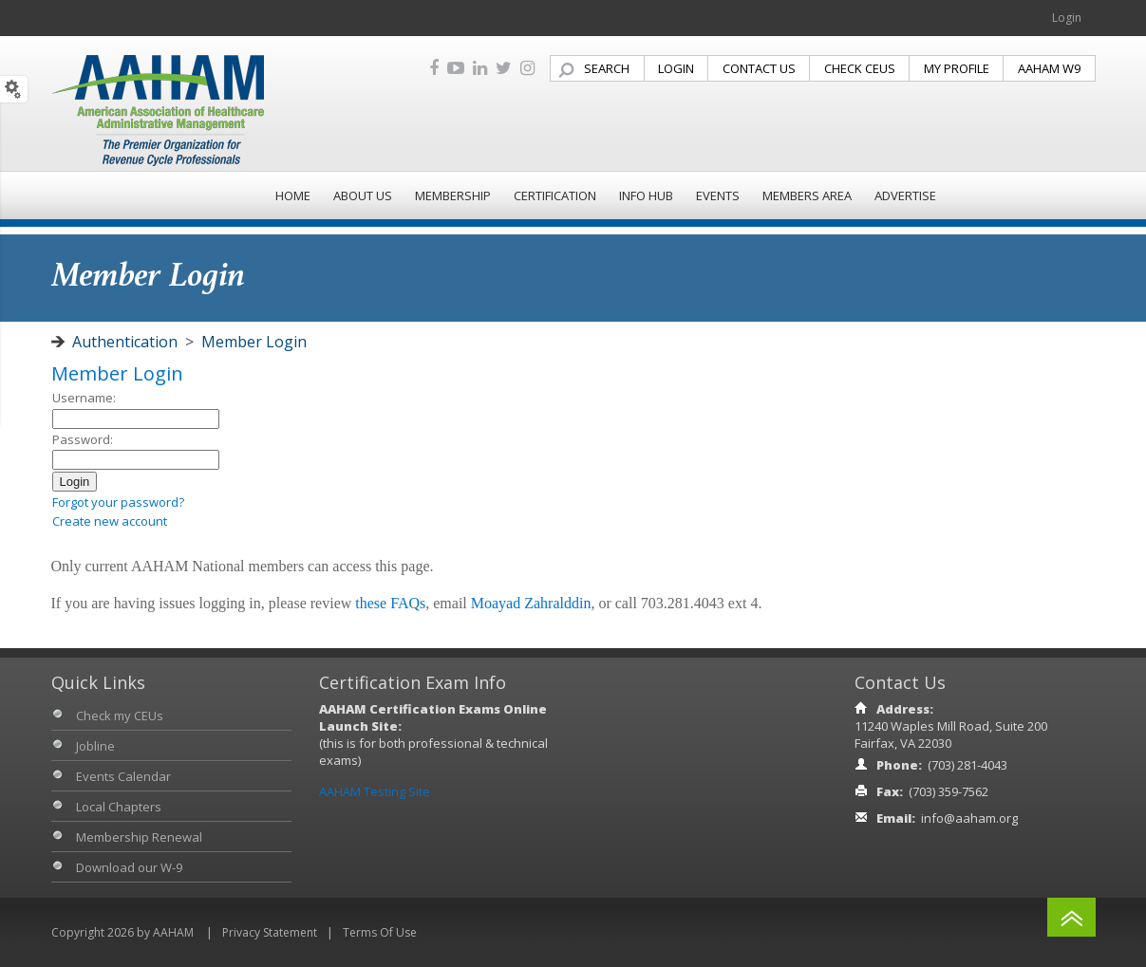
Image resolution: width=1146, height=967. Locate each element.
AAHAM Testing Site (374, 791)
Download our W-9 (129, 867)
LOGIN (676, 68)
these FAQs (390, 603)
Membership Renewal (139, 837)
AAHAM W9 (1049, 68)
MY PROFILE (956, 68)
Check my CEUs (119, 715)
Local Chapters (118, 806)
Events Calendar (123, 776)
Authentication (125, 341)
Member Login (254, 341)
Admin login (85, 540)
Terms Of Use (380, 932)
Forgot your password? (118, 502)
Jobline (95, 745)
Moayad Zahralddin (531, 603)
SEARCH (606, 68)
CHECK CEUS (859, 68)
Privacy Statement (269, 932)
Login (1066, 17)
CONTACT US (759, 68)
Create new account (109, 521)
